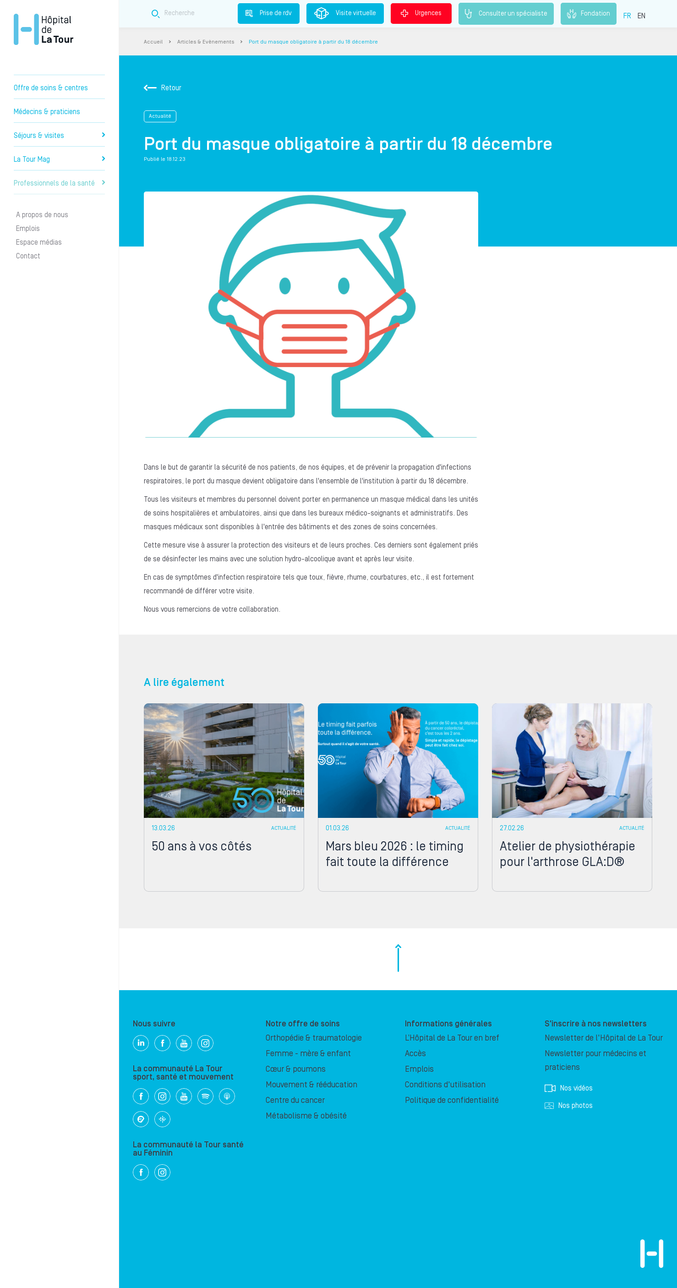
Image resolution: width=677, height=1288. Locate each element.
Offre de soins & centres (51, 88)
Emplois (28, 229)
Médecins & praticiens (47, 112)
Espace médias (39, 242)
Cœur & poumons (296, 1069)
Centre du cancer (295, 1100)
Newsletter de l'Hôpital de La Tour (604, 1038)
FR (627, 16)
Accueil (153, 42)
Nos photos (569, 1105)
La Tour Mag (59, 159)
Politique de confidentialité (452, 1100)
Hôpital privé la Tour (43, 29)
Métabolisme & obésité (306, 1116)
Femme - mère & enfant (308, 1053)
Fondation (588, 13)
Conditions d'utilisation (445, 1085)
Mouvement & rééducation (311, 1085)
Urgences (421, 13)
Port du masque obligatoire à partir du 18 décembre (313, 42)
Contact (28, 256)
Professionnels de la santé (59, 183)
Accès (415, 1053)
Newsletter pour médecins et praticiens (595, 1060)
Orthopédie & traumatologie (314, 1038)
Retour (162, 88)
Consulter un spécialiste (506, 13)
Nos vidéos (569, 1088)
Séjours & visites (59, 136)
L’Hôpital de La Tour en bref (452, 1038)
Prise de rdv (269, 13)
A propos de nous (42, 215)
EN (641, 16)
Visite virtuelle (345, 13)
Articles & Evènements (205, 42)
